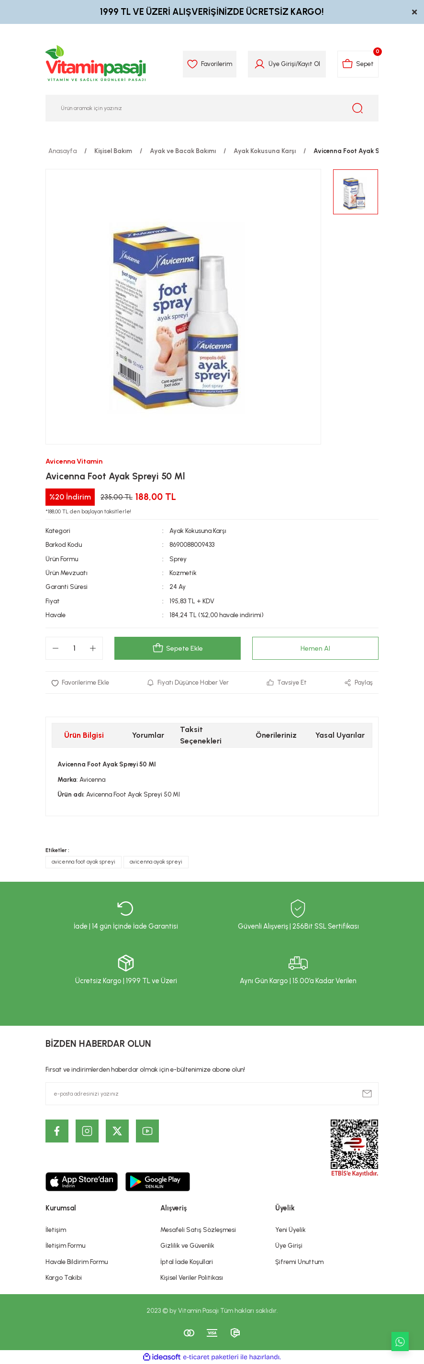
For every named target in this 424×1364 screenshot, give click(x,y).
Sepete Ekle (177, 648)
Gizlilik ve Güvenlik (187, 1246)
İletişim (55, 1229)
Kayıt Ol (309, 63)
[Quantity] (74, 648)
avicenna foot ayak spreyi (83, 862)
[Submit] (367, 1093)
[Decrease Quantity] (55, 648)
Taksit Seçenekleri (201, 735)
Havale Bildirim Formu (76, 1261)
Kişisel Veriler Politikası (191, 1277)
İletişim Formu (65, 1246)
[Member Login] (259, 64)
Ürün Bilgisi (84, 735)
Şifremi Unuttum (299, 1261)
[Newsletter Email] (212, 1093)
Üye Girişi (288, 1246)
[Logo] (96, 64)
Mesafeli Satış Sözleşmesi (198, 1229)
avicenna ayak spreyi (156, 862)
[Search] (212, 108)
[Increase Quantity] (92, 648)
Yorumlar (148, 735)
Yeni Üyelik (290, 1229)
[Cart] (358, 64)
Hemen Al (315, 648)
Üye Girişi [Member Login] (281, 63)
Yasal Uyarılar (340, 735)
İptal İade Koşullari (186, 1261)
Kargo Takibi (63, 1277)
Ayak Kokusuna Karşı (198, 530)
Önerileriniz (276, 735)
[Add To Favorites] (80, 682)
